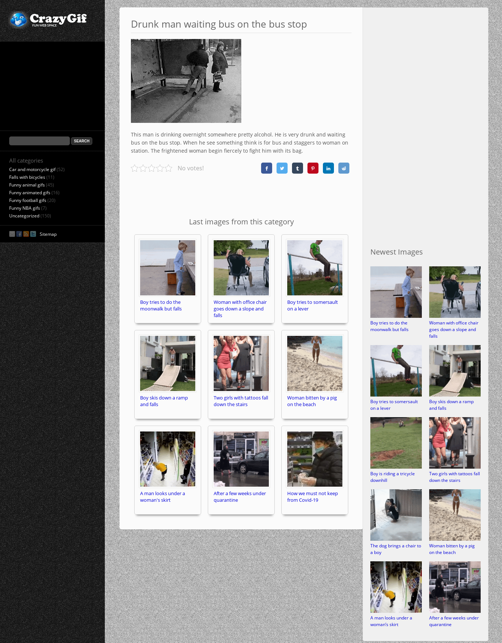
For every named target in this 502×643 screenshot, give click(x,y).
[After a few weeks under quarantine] (455, 611)
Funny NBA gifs (24, 208)
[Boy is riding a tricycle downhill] (396, 467)
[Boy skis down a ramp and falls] (455, 395)
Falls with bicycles (27, 177)
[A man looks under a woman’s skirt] (396, 611)
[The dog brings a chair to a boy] (396, 539)
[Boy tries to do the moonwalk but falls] (396, 316)
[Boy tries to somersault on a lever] (396, 395)
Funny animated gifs (29, 192)
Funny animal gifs (27, 185)
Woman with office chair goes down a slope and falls (453, 329)
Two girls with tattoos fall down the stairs (454, 476)
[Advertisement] (241, 194)
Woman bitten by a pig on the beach (452, 549)
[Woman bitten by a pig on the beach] (455, 539)
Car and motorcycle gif (32, 169)
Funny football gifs (27, 200)
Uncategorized (24, 216)
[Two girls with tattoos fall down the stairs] (455, 467)
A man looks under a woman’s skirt (391, 621)
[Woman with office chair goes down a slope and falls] (455, 316)
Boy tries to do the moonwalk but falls (389, 326)
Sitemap (48, 234)
